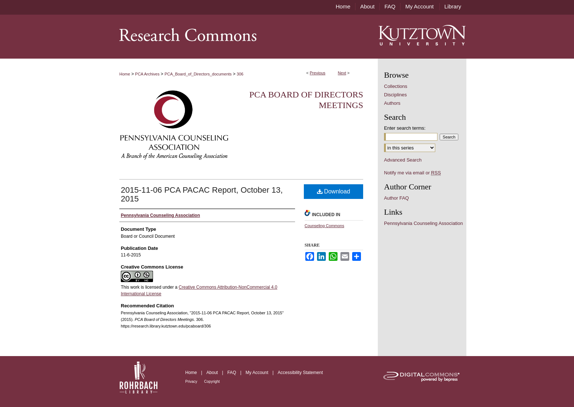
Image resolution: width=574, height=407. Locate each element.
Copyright (212, 382)
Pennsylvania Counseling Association (423, 223)
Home (124, 74)
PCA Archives (147, 74)
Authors (392, 103)
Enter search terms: (404, 128)
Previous (317, 73)
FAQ (232, 372)
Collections (395, 86)
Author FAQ (396, 198)
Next (342, 73)
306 (240, 74)
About (212, 372)
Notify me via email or (412, 172)
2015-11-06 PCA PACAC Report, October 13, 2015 (202, 194)
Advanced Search (403, 160)
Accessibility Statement (300, 372)
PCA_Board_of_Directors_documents (197, 74)
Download (333, 191)
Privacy (191, 382)
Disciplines (395, 94)
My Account (257, 372)
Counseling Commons (324, 225)
